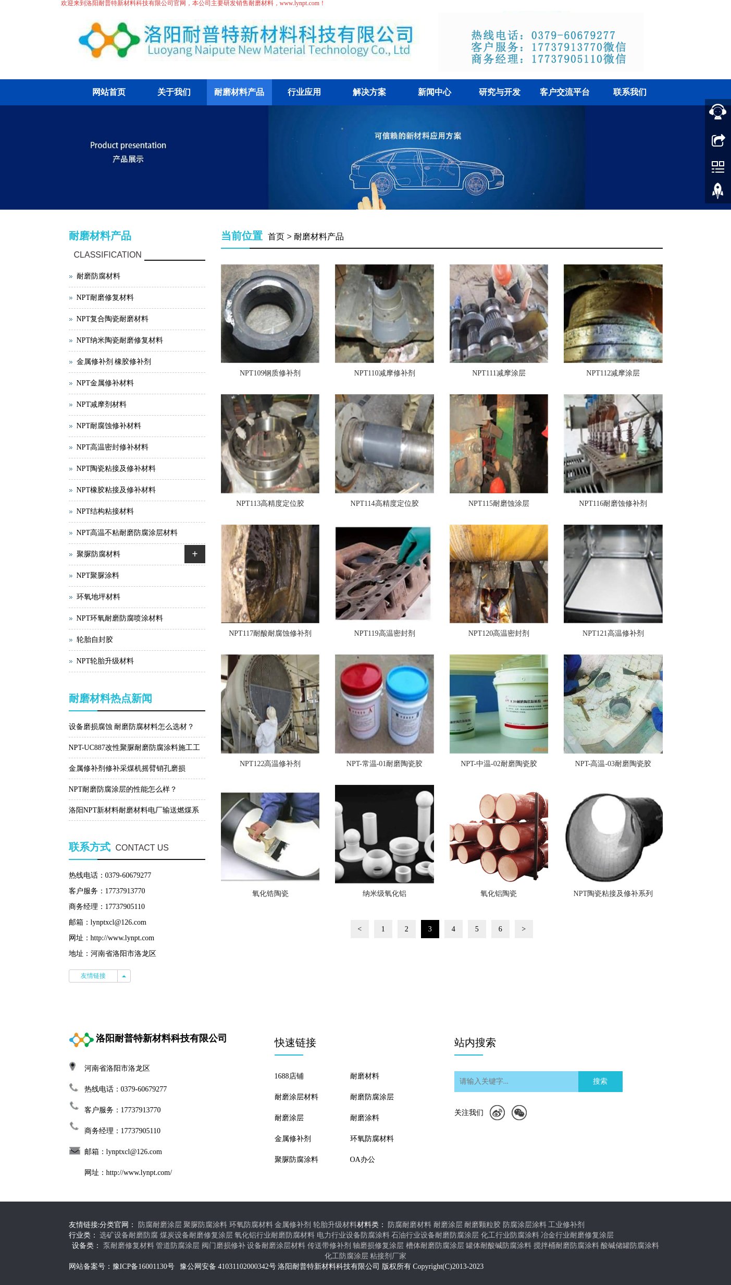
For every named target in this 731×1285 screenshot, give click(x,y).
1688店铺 (289, 1076)
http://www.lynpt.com (123, 938)
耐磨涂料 (364, 1118)
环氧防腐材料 (372, 1139)
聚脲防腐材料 (98, 554)
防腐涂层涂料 (525, 1225)
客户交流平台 (565, 92)
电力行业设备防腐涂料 (353, 1235)
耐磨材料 (364, 1076)
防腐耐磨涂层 (160, 1225)
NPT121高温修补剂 (613, 633)
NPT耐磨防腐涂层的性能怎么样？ (123, 789)
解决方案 (369, 92)
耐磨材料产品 (239, 92)
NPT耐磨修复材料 (105, 297)
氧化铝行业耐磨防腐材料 (274, 1235)
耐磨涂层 (289, 1118)
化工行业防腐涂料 (510, 1235)
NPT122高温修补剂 (270, 764)
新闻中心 (434, 92)
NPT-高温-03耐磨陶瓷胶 (613, 764)
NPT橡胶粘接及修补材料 (116, 490)
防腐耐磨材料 (409, 1225)
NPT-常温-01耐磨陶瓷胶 (384, 764)
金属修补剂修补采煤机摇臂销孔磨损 (127, 768)
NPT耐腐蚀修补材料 (109, 426)
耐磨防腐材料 (98, 276)
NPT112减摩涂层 (613, 373)
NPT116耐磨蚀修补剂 (613, 503)
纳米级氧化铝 (384, 894)
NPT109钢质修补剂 (270, 373)
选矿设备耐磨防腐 (129, 1235)
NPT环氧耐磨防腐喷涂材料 (120, 618)
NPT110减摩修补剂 (384, 373)
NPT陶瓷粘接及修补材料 (116, 468)
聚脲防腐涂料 (296, 1159)
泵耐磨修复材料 (128, 1246)
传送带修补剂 (329, 1246)
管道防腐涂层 (178, 1246)
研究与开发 (500, 92)
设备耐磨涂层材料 (276, 1246)
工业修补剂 (566, 1225)
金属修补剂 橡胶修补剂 (114, 362)
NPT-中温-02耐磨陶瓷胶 (499, 764)
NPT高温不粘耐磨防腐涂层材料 (127, 533)
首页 (276, 236)
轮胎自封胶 (95, 640)
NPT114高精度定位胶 (385, 503)
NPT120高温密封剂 (498, 633)
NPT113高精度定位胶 (270, 503)
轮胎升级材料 (335, 1225)
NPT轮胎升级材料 (105, 661)
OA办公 (362, 1159)
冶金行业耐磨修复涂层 (577, 1235)
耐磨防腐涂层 (372, 1097)
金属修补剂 (293, 1139)
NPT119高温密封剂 (384, 633)
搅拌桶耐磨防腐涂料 (566, 1246)
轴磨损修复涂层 (378, 1246)
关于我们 (174, 92)
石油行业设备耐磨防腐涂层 (435, 1235)
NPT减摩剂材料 (102, 404)
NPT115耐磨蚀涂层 (498, 503)
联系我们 (630, 92)
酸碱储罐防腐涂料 (630, 1246)
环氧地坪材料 (98, 597)
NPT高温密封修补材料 (112, 447)
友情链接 (93, 975)
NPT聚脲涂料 (98, 575)
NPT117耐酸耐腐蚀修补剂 (270, 633)
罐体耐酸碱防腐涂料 (498, 1246)
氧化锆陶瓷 (270, 894)
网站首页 (109, 92)
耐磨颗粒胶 (482, 1225)
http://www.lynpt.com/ (139, 1173)
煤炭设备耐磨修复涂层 (196, 1235)
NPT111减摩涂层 (498, 373)
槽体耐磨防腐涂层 (435, 1246)
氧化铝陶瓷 (498, 894)
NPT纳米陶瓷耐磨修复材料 (120, 340)
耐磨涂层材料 (296, 1097)
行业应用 (304, 92)
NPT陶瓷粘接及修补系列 (613, 894)
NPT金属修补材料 (105, 383)
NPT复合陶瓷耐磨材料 (112, 319)
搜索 (600, 1081)
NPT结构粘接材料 (105, 511)
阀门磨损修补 (223, 1246)
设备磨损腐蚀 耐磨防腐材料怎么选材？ (132, 727)
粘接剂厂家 (388, 1256)
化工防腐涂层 (346, 1256)
